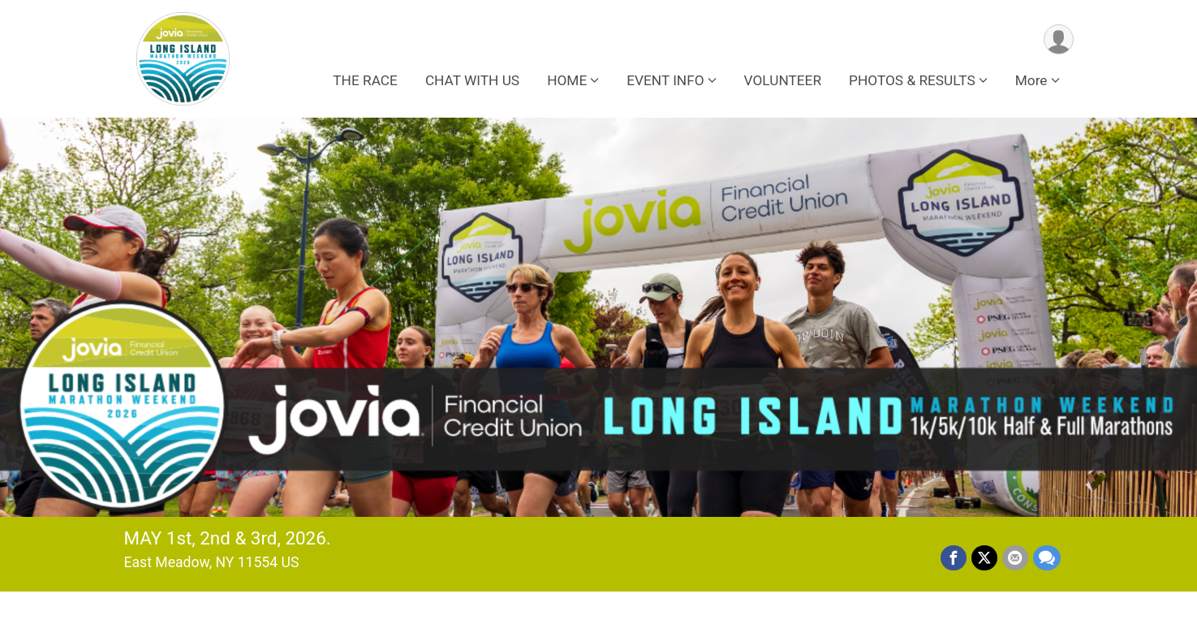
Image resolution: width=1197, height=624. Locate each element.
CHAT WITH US (472, 80)
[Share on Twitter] (984, 558)
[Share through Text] (1047, 558)
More (1031, 80)
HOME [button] (567, 80)
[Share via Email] (1015, 558)
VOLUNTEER (782, 80)
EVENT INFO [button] (665, 80)
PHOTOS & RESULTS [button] (912, 80)
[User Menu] (1059, 39)
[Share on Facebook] (954, 558)
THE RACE (365, 80)
